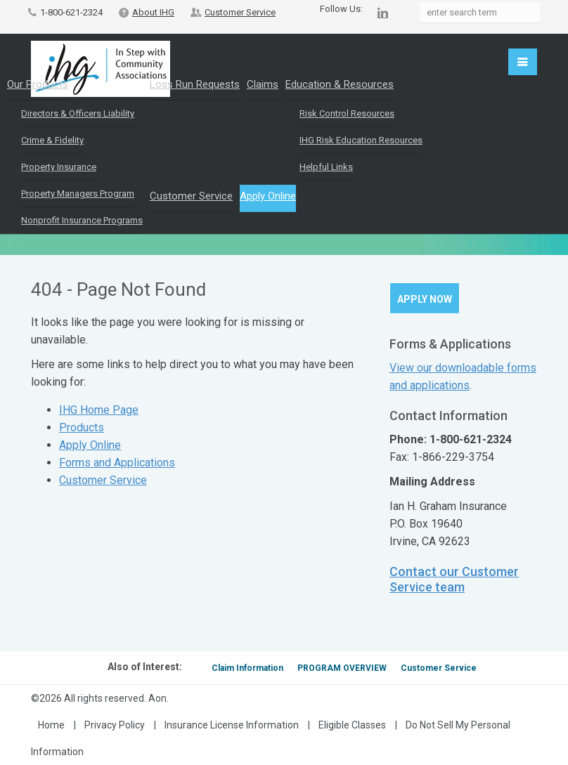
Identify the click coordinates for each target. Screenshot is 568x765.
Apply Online (268, 196)
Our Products (37, 84)
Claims (262, 84)
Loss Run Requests (195, 84)
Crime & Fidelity (52, 140)
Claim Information (247, 668)
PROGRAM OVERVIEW (342, 668)
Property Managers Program (77, 193)
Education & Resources (339, 84)
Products (81, 427)
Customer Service (240, 12)
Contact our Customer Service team (454, 579)
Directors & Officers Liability (77, 113)
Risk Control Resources (346, 113)
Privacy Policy (114, 725)
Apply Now (424, 299)
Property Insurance (58, 167)
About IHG (153, 12)
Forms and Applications (117, 462)
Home (51, 725)
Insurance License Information (231, 725)
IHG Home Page (98, 410)
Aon (157, 698)
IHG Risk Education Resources (360, 140)
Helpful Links (326, 167)
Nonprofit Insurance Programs (82, 220)
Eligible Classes (352, 725)
